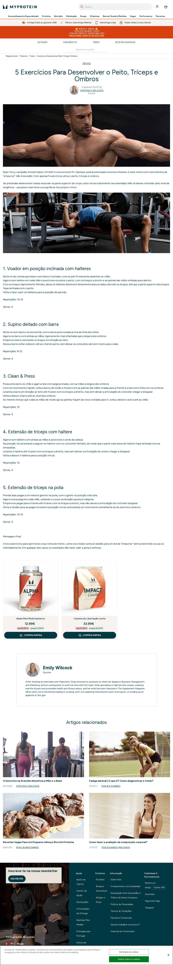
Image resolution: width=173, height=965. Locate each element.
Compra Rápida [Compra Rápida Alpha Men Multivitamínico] (30, 635)
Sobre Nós (116, 879)
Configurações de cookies (20, 937)
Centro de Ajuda (81, 893)
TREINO (86, 63)
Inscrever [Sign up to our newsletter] (17, 878)
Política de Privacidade (122, 904)
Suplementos (70, 42)
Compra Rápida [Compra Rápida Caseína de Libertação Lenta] (89, 635)
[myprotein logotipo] (20, 7)
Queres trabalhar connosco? (125, 924)
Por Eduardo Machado (116, 847)
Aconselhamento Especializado (23, 16)
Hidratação (71, 16)
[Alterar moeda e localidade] (35, 943)
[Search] (82, 6)
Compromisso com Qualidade (125, 886)
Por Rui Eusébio (110, 786)
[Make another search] (86, 49)
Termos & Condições (121, 911)
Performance (145, 16)
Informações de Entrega (82, 911)
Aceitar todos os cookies (129, 959)
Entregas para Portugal (83, 933)
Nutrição (58, 16)
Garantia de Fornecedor (123, 931)
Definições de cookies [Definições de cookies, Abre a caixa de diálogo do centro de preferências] (129, 952)
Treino (96, 42)
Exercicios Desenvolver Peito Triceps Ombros (57, 56)
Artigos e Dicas (100, 899)
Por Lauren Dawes (27, 847)
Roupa (83, 16)
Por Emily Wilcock (91, 90)
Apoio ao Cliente (81, 881)
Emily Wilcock (57, 667)
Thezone (23, 56)
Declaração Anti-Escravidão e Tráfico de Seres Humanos (126, 895)
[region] (86, 955)
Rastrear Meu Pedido (83, 922)
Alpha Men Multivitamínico (30, 618)
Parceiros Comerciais (121, 917)
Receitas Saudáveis (125, 42)
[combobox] (115, 6)
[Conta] (157, 7)
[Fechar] (168, 955)
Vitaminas (94, 16)
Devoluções (82, 902)
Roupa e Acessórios (101, 888)
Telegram (149, 907)
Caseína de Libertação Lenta (89, 618)
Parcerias (160, 16)
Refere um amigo (155, 885)
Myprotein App (152, 901)
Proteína (46, 16)
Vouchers (150, 894)
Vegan (133, 16)
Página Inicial (11, 56)
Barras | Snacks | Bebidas (114, 16)
